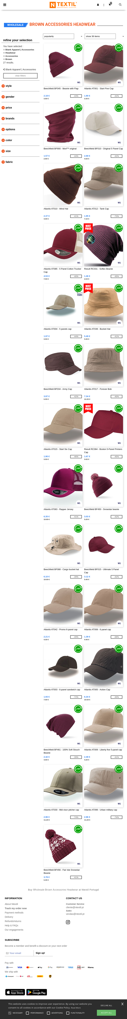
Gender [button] (10, 96)
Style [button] (9, 85)
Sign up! (40, 953)
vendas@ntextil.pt (75, 914)
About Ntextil (11, 904)
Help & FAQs (11, 925)
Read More (76, 1007)
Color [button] (9, 140)
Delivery (9, 917)
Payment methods (14, 912)
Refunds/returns (13, 921)
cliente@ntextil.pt (75, 907)
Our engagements (14, 929)
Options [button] (10, 129)
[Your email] (19, 953)
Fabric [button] (9, 162)
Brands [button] (10, 118)
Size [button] (8, 151)
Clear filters (20, 76)
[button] (98, 4)
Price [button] (9, 107)
